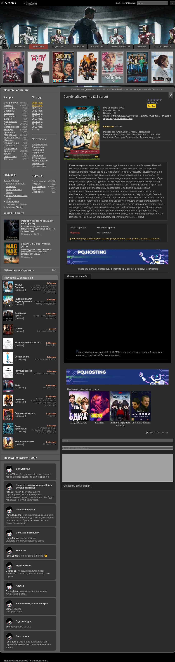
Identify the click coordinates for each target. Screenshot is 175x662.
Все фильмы (11, 102)
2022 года (37, 110)
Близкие (99, 421)
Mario (9, 609)
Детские (8, 118)
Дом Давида (23, 468)
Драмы (144, 115)
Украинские (38, 163)
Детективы (133, 115)
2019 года (37, 118)
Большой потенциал (27, 532)
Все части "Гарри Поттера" (15, 185)
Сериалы (155, 115)
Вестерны (9, 110)
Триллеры (9, 151)
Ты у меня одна (79, 421)
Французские (39, 158)
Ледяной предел (25, 509)
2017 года (37, 124)
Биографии (10, 108)
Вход (117, 3)
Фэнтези (8, 159)
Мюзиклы (9, 140)
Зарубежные (39, 186)
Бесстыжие (22, 636)
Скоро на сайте (14, 212)
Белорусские (39, 166)
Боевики (8, 105)
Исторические (11, 126)
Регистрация (129, 3)
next (171, 67)
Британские (38, 147)
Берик (9, 626)
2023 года (37, 108)
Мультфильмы (12, 137)
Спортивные (10, 148)
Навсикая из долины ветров (32, 603)
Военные (9, 113)
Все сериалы (39, 181)
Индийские (38, 152)
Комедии (8, 129)
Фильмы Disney (14, 207)
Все (54, 270)
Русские (36, 183)
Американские (39, 144)
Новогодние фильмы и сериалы (16, 203)
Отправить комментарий (76, 491)
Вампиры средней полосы (120, 423)
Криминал (9, 132)
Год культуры (24, 621)
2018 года (37, 121)
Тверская (21, 550)
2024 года (37, 105)
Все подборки (11, 180)
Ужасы (7, 153)
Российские (38, 150)
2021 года (37, 113)
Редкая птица (23, 565)
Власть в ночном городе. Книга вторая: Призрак (34, 486)
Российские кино (123, 118)
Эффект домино (141, 421)
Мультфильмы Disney (14, 191)
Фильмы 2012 (118, 115)
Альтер (20, 585)
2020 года (37, 116)
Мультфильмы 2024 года (16, 197)
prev (4, 67)
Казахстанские (40, 160)
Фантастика (10, 156)
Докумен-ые (10, 121)
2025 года (37, 102)
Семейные (9, 145)
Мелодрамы (10, 135)
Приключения (11, 143)
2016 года (37, 126)
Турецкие (37, 189)
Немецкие (37, 155)
